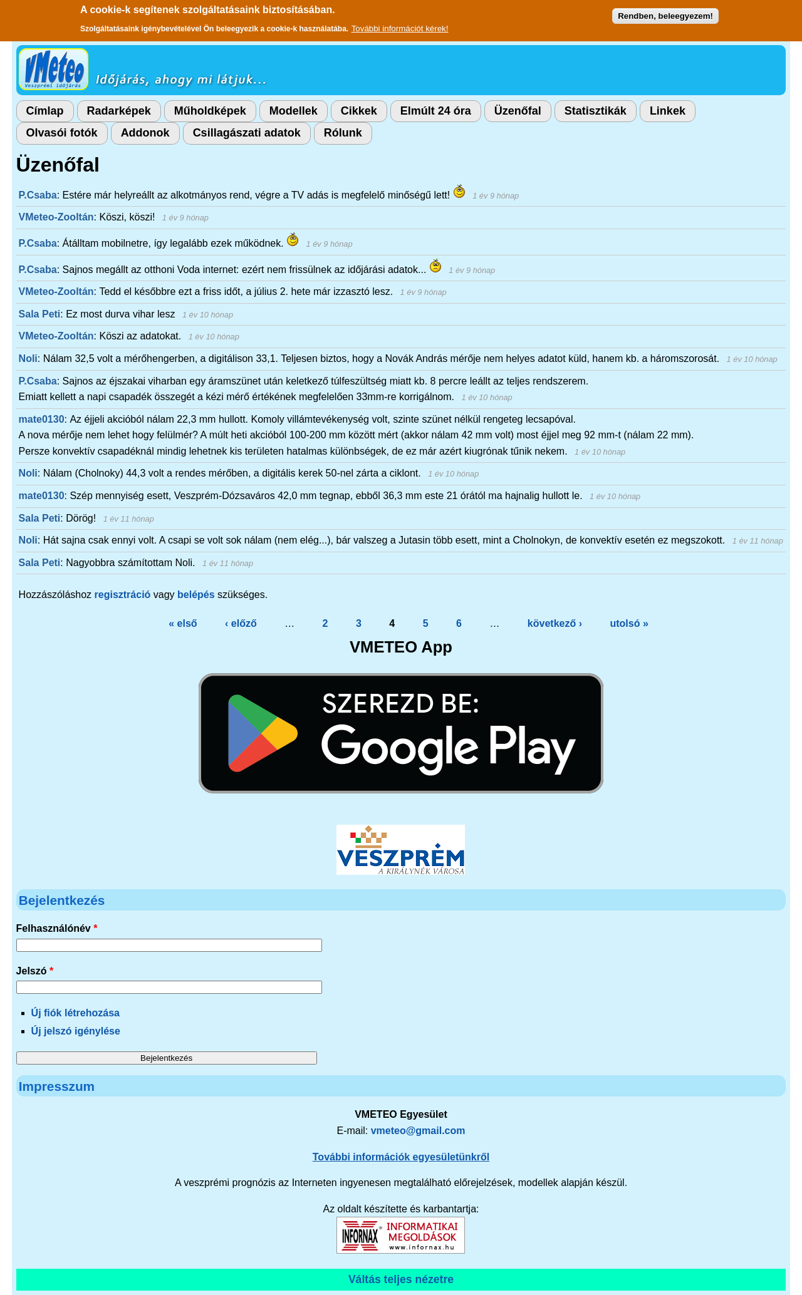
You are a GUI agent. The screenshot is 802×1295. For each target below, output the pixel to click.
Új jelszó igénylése (75, 1031)
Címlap (45, 111)
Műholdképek (210, 111)
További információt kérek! (400, 28)
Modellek (293, 111)
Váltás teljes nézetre (401, 1279)
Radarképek (119, 111)
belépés (196, 594)
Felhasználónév (57, 928)
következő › (555, 623)
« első (183, 623)
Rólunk (343, 132)
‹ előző (241, 623)
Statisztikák (596, 111)
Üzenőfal (517, 111)
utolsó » (629, 623)
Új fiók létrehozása (75, 1013)
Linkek (667, 111)
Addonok (145, 132)
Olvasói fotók (62, 132)
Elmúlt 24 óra (435, 111)
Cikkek (359, 111)
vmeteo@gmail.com (418, 1130)
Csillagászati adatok (247, 132)
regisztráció (123, 594)
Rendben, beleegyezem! (665, 15)
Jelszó (35, 971)
